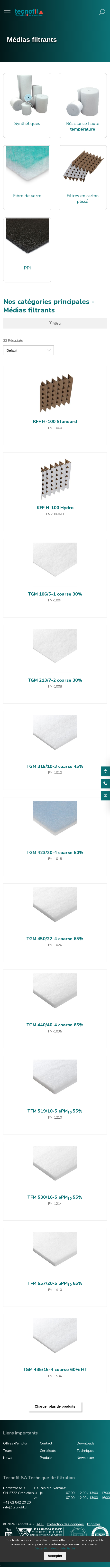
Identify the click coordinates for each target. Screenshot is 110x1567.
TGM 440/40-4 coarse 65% (55, 1025)
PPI (27, 268)
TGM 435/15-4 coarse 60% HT (55, 1369)
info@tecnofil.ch (15, 1507)
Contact (46, 1443)
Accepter (55, 1556)
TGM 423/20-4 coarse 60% (55, 853)
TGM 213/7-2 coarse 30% (55, 680)
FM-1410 (55, 1290)
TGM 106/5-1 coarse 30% (55, 594)
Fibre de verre (27, 196)
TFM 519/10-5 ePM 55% (55, 1111)
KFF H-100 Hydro (55, 508)
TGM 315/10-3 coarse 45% (55, 766)
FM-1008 (55, 686)
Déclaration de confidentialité (55, 1548)
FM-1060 (55, 428)
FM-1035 (55, 1031)
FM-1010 (55, 772)
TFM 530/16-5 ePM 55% (55, 1197)
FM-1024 (55, 945)
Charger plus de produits (55, 1406)
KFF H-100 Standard (55, 421)
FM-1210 (55, 1117)
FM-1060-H (55, 514)
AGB (40, 1524)
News (7, 1457)
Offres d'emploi (15, 1443)
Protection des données (65, 1524)
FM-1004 (55, 600)
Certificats (48, 1450)
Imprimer (93, 1524)
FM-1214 (55, 1203)
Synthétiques (27, 123)
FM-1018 (55, 858)
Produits (46, 1457)
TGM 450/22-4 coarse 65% (55, 939)
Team (7, 1450)
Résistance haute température (82, 126)
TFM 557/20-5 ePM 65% (55, 1283)
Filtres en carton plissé (83, 198)
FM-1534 (55, 1376)
